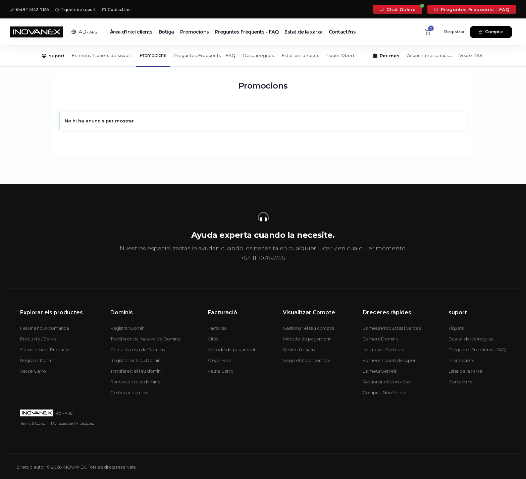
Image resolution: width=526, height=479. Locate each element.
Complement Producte (45, 349)
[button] (84, 32)
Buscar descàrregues (471, 338)
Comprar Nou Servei (384, 392)
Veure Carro (33, 371)
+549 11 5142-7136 (29, 9)
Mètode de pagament (231, 349)
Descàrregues (258, 55)
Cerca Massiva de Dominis (137, 349)
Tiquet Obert (340, 55)
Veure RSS (470, 55)
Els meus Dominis (380, 338)
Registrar (454, 31)
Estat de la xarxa (303, 32)
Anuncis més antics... (429, 55)
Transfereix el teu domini (136, 371)
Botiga (166, 32)
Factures (217, 328)
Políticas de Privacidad (73, 423)
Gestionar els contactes (387, 381)
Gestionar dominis (129, 392)
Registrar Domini (37, 360)
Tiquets (456, 328)
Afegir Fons (219, 360)
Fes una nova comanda (44, 328)
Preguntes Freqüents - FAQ (471, 9)
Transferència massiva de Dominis (145, 338)
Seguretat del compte (307, 360)
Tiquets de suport (75, 9)
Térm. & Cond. (33, 423)
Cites (213, 338)
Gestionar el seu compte (308, 328)
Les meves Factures (383, 349)
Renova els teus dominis (135, 381)
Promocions (194, 32)
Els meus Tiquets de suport (101, 55)
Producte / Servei (38, 338)
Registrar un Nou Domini (135, 360)
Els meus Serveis (380, 371)
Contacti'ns (116, 9)
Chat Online (398, 9)
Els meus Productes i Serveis (392, 328)
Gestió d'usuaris (299, 349)
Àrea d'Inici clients (131, 32)
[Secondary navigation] (263, 56)
